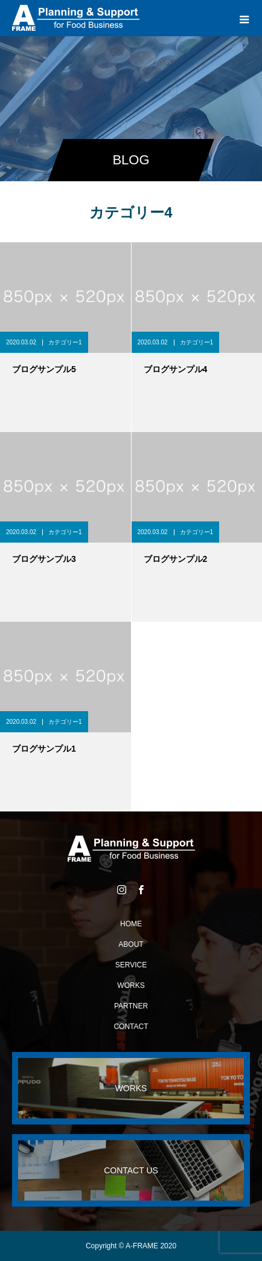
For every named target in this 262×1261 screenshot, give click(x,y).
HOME (131, 924)
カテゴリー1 (65, 342)
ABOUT (130, 944)
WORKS (130, 985)
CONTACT (130, 1026)
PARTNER (131, 1006)
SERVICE (131, 965)
